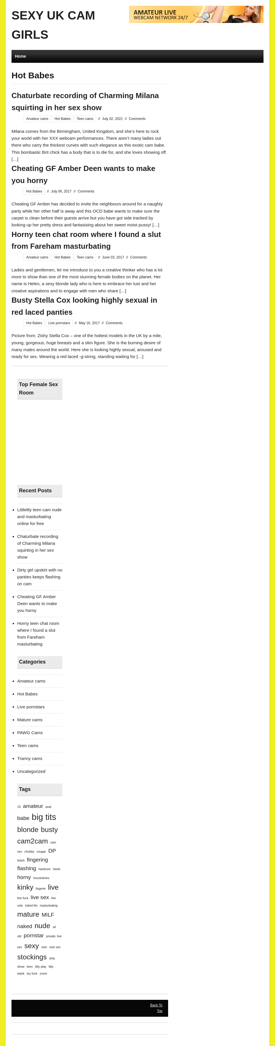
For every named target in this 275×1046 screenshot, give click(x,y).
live (53, 887)
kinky (25, 887)
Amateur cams (37, 119)
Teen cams (85, 119)
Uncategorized (31, 771)
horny (24, 877)
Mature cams (30, 719)
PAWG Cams (30, 732)
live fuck (22, 898)
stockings (32, 957)
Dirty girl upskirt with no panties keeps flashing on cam (39, 576)
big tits (44, 817)
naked (24, 926)
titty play (40, 966)
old (19, 936)
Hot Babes (63, 119)
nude (42, 926)
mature (28, 914)
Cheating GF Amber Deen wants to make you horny (37, 603)
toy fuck (32, 973)
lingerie (40, 888)
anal (48, 806)
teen (30, 966)
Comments (137, 119)
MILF (48, 915)
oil (54, 927)
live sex (40, 897)
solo (44, 947)
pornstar (34, 935)
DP (52, 851)
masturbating (49, 905)
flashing (26, 868)
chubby (29, 851)
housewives (41, 878)
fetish (20, 860)
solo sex (55, 947)
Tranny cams (29, 758)
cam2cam (32, 841)
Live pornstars (59, 323)
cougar (41, 851)
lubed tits (31, 905)
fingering (37, 860)
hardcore (45, 869)
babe (23, 818)
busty (49, 829)
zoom (43, 973)
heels (56, 869)
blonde (28, 829)
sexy (31, 946)
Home (20, 56)
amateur (33, 806)
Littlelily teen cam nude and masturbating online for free (39, 516)
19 (19, 806)
